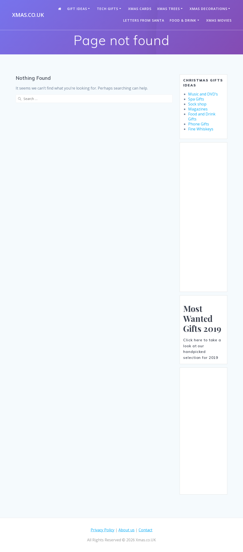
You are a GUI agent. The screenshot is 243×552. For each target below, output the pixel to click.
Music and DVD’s (203, 94)
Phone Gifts (198, 124)
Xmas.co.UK (28, 15)
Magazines (198, 109)
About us (126, 530)
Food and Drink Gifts (201, 116)
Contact (145, 530)
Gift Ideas (77, 8)
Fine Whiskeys (200, 129)
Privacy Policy (102, 530)
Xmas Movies (219, 20)
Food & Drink (183, 20)
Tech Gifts (107, 8)
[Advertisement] (203, 217)
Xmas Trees (168, 8)
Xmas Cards (139, 8)
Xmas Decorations (208, 8)
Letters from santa (143, 20)
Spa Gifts (196, 99)
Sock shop (197, 104)
